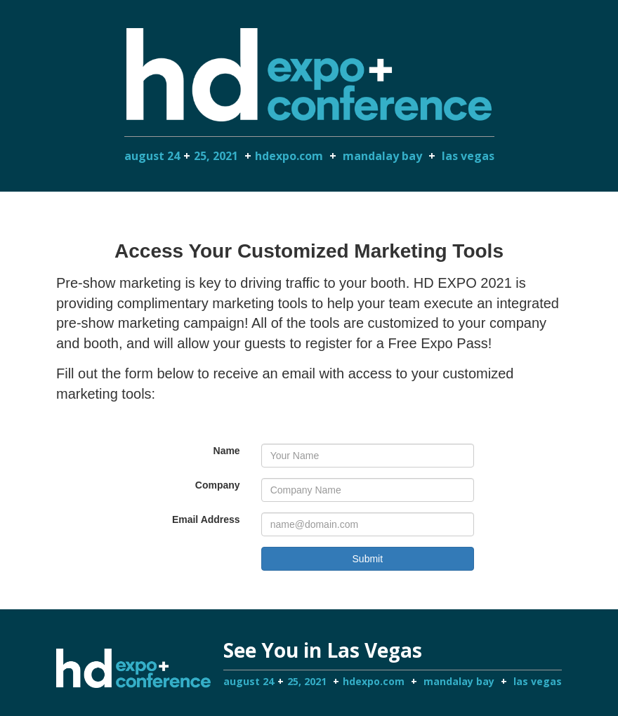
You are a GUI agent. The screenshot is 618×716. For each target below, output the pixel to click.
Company (217, 485)
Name (226, 450)
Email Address (206, 519)
